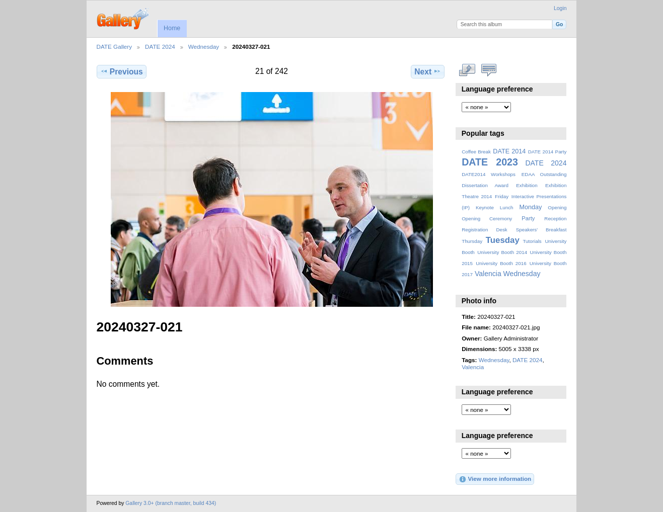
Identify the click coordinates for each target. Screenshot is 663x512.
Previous (121, 71)
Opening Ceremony (487, 218)
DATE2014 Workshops (488, 174)
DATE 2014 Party (547, 151)
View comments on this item (488, 70)
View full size (467, 70)
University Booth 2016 (501, 263)
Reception (555, 218)
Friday (501, 196)
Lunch (506, 207)
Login (560, 8)
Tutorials (532, 241)
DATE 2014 (509, 151)
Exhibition (527, 185)
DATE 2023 (490, 161)
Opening (557, 207)
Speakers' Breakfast (541, 229)
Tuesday (503, 240)
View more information (495, 479)
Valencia (488, 274)
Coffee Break (476, 151)
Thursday (472, 241)
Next (427, 71)
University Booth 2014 (502, 252)
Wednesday (203, 46)
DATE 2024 (160, 46)
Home (172, 28)
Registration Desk (484, 229)
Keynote (485, 207)
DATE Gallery (114, 46)
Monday (531, 207)
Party (528, 218)
